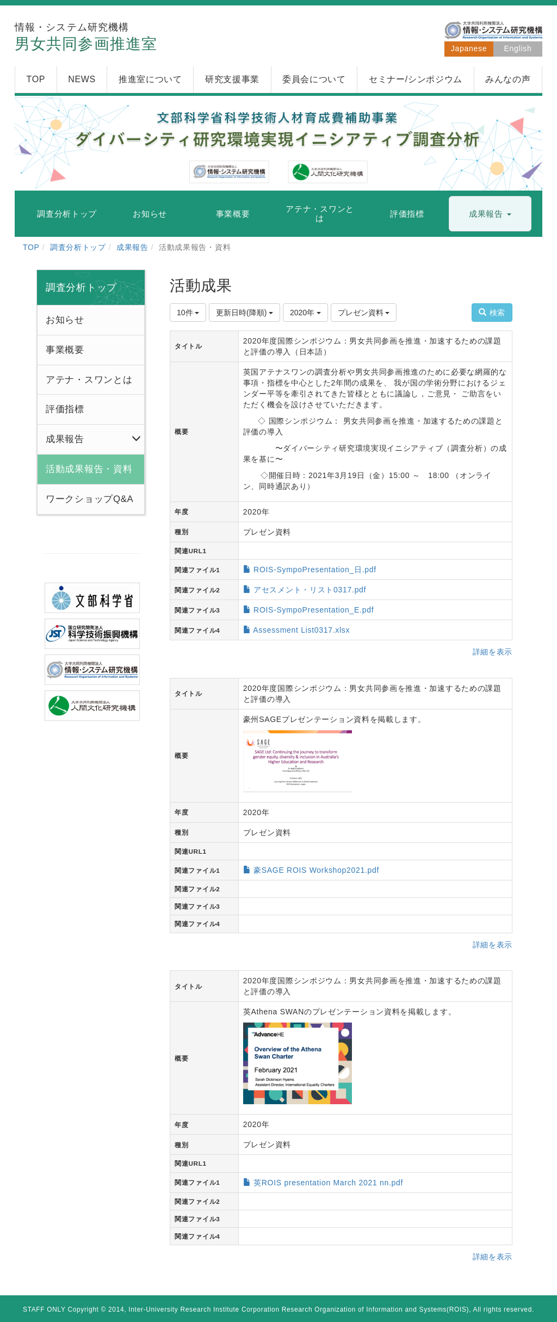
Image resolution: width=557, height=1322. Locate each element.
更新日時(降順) (244, 312)
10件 (188, 312)
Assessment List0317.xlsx (301, 630)
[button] (490, 214)
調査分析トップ (78, 247)
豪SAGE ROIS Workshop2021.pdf (316, 870)
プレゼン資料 (364, 312)
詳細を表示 (493, 651)
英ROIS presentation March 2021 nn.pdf (328, 1182)
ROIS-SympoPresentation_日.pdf (314, 569)
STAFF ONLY (44, 1309)
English (518, 48)
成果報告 (132, 247)
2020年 (305, 312)
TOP (31, 247)
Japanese (469, 48)
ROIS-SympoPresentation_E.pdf (313, 609)
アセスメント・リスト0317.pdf (309, 589)
